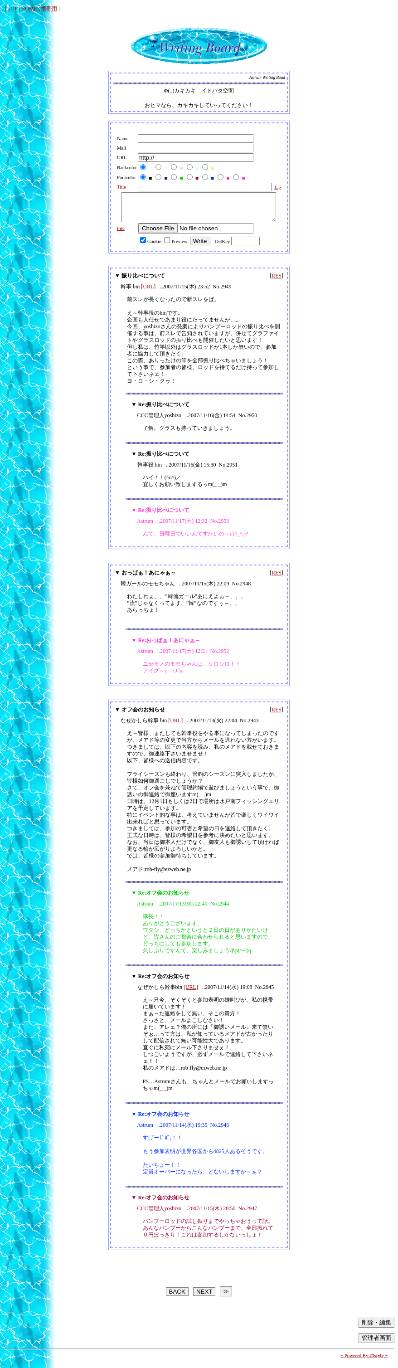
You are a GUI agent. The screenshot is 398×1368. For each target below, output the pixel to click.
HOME (29, 8)
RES (277, 281)
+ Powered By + (364, 1360)
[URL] (148, 292)
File (117, 233)
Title (117, 187)
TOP (12, 8)
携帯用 (49, 8)
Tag (274, 187)
